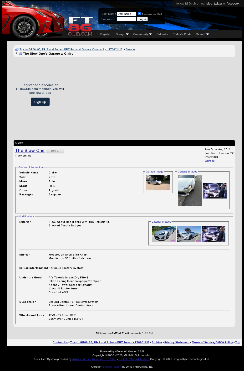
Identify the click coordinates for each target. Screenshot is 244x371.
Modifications (26, 216)
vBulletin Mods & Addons (134, 359)
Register (105, 34)
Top (237, 342)
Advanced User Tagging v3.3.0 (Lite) (94, 359)
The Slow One (30, 150)
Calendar (162, 34)
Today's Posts (182, 34)
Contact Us (60, 342)
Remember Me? (150, 14)
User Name (109, 14)
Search (202, 34)
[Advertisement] (151, 94)
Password (108, 19)
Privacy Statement (177, 342)
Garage (122, 34)
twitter (218, 3)
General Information (30, 167)
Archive (157, 342)
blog (209, 3)
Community (142, 34)
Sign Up (40, 102)
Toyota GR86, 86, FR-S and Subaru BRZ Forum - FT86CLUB (109, 342)
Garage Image (154, 171)
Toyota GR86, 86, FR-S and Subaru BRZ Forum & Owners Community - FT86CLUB (71, 49)
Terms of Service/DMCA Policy (212, 342)
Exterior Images (161, 221)
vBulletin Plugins (111, 367)
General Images (187, 171)
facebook (233, 3)
